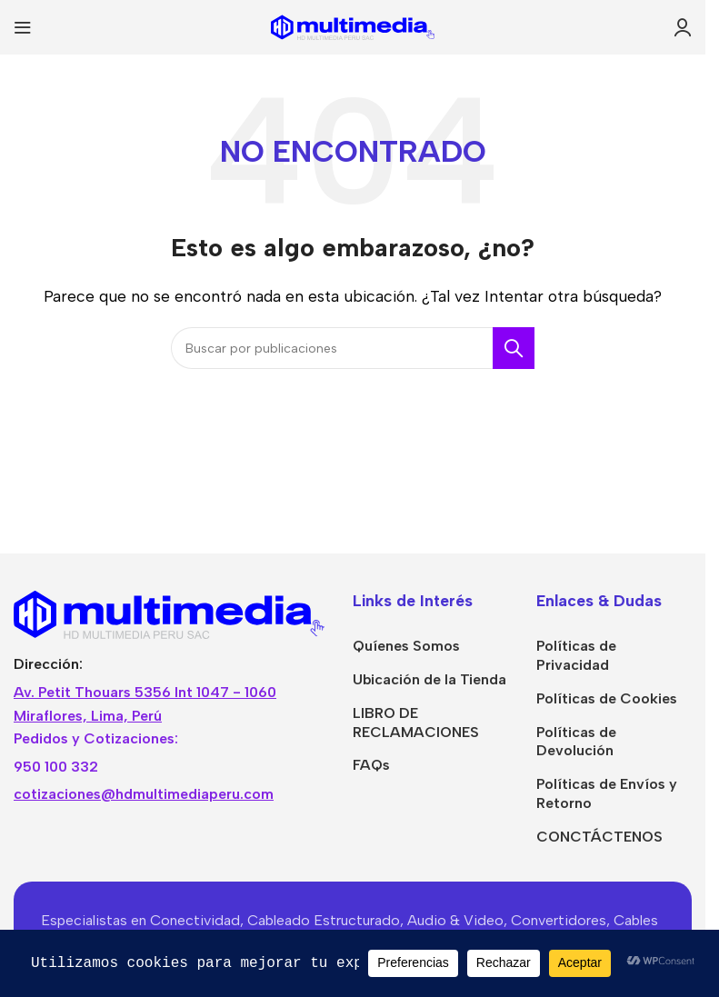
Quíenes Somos (406, 645)
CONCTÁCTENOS (599, 836)
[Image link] (169, 613)
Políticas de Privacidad (576, 655)
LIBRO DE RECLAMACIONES (416, 722)
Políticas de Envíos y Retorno (606, 793)
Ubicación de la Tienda (429, 679)
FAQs (371, 764)
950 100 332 (56, 766)
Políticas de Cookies (606, 698)
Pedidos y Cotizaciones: (96, 738)
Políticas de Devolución (576, 741)
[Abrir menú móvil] (23, 27)
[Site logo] (352, 26)
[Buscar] (352, 348)
